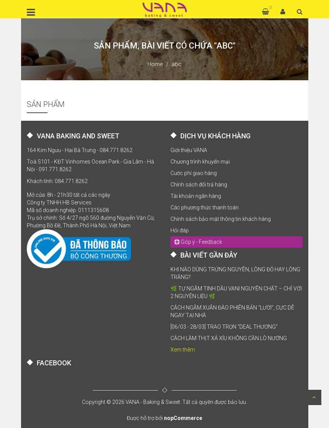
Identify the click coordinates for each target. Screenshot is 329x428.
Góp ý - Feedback (198, 242)
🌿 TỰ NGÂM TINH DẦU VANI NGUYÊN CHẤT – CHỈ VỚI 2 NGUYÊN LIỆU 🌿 (236, 292)
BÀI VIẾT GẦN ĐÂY (208, 255)
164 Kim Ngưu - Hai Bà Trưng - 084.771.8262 (80, 150)
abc (177, 64)
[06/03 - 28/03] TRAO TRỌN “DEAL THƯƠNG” (224, 327)
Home (155, 64)
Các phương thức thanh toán (204, 207)
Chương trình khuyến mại (200, 162)
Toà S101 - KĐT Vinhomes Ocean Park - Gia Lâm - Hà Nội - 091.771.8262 (90, 165)
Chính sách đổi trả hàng (198, 185)
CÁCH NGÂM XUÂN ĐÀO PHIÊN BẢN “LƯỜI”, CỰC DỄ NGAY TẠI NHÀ (232, 311)
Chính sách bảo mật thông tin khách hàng (220, 219)
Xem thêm (182, 350)
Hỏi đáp (179, 230)
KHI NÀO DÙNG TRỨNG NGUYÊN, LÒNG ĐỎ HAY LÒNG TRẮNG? (235, 273)
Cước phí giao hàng (193, 173)
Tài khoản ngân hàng (195, 196)
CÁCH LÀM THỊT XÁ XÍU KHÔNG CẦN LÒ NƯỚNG (228, 338)
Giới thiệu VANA (188, 150)
